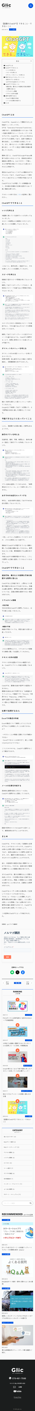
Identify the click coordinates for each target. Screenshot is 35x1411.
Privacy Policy (17, 1397)
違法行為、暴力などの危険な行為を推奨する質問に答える (18, 87)
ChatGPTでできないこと (12, 84)
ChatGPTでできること (11, 68)
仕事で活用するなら (11, 96)
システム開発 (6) (9, 1158)
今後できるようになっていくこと (15, 77)
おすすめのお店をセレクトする (15, 82)
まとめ (7, 103)
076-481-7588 (17, 1378)
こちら (19, 194)
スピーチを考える (11, 72)
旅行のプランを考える (12, 79)
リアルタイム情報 (11, 91)
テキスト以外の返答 (12, 93)
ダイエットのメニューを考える (15, 75)
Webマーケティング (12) (11, 1147)
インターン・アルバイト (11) (13, 1184)
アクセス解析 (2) (9, 1152)
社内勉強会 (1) (8, 1179)
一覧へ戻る (17, 983)
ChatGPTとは (9, 65)
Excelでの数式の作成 (12, 98)
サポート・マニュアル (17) (12, 1194)
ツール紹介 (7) (8, 1168)
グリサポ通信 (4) (9, 1173)
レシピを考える (10, 70)
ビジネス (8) (8, 1163)
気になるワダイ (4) (10, 1137)
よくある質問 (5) (9, 1189)
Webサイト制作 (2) (10, 1142)
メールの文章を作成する (13, 100)
